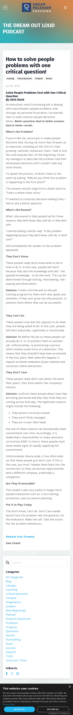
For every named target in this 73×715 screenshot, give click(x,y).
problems (39, 79)
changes (11, 585)
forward (11, 598)
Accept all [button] (19, 709)
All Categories (14, 577)
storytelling (13, 639)
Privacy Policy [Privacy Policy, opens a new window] (9, 704)
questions (12, 631)
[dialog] (36, 699)
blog (8, 581)
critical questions (24, 79)
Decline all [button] (53, 709)
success (11, 648)
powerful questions (18, 618)
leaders (11, 606)
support (11, 652)
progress (11, 627)
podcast (11, 614)
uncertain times (16, 660)
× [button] (70, 687)
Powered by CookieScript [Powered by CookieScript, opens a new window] (60, 713)
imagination (13, 602)
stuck (9, 643)
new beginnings (16, 610)
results (49, 79)
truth (9, 656)
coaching (10, 79)
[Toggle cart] (65, 7)
